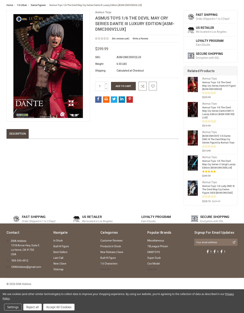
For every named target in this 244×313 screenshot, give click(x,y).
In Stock (58, 240)
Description (17, 133)
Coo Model (153, 263)
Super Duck (154, 257)
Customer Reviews (111, 240)
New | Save (59, 263)
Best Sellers (60, 252)
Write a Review (140, 38)
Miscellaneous (155, 240)
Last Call (58, 257)
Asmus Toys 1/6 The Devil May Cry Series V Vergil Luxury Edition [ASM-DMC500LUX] (219, 164)
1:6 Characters (109, 263)
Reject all (32, 307)
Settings (13, 307)
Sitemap (58, 269)
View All (105, 269)
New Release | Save (111, 252)
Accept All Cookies (59, 307)
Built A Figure (61, 246)
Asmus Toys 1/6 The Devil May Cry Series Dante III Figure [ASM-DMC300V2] (219, 85)
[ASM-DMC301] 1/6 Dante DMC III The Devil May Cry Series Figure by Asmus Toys (218, 139)
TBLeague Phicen (157, 246)
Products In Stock (110, 246)
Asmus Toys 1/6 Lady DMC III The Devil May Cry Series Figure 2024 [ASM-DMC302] (218, 189)
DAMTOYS (153, 252)
